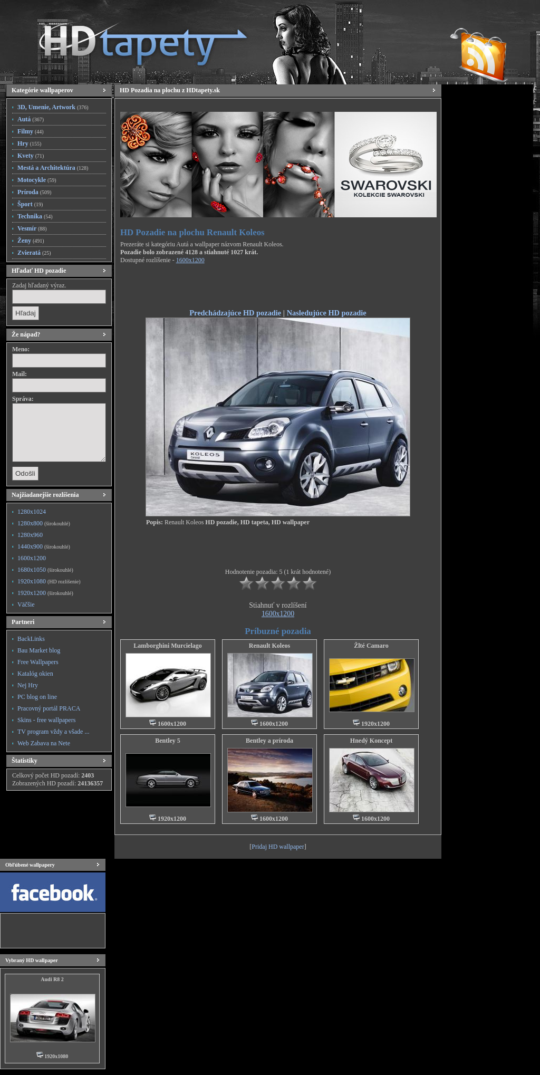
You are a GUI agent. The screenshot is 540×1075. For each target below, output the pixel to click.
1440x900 (43, 546)
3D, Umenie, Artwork (53, 107)
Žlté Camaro (371, 645)
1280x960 (30, 535)
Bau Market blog (38, 650)
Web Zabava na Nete (43, 743)
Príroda (34, 192)
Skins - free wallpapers (46, 720)
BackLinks (31, 638)
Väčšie (26, 604)
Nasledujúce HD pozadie (327, 313)
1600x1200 (31, 558)
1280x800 (43, 523)
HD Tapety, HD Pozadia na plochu (132, 39)
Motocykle (36, 180)
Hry (29, 143)
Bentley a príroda (269, 740)
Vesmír (32, 228)
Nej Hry (27, 685)
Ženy (30, 240)
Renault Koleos (269, 645)
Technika (35, 216)
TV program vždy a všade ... (53, 731)
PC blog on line (37, 696)
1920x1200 (45, 593)
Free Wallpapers (38, 662)
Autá (30, 119)
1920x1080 (48, 581)
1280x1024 (31, 511)
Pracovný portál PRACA (48, 708)
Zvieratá (34, 252)
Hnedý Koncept (371, 740)
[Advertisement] (278, 288)
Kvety (30, 155)
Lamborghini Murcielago (167, 645)
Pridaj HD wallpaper (278, 846)
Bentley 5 (167, 740)
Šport (30, 204)
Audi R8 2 (52, 979)
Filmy (30, 131)
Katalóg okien (35, 673)
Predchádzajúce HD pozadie (235, 313)
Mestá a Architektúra (52, 167)
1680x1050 (45, 569)
